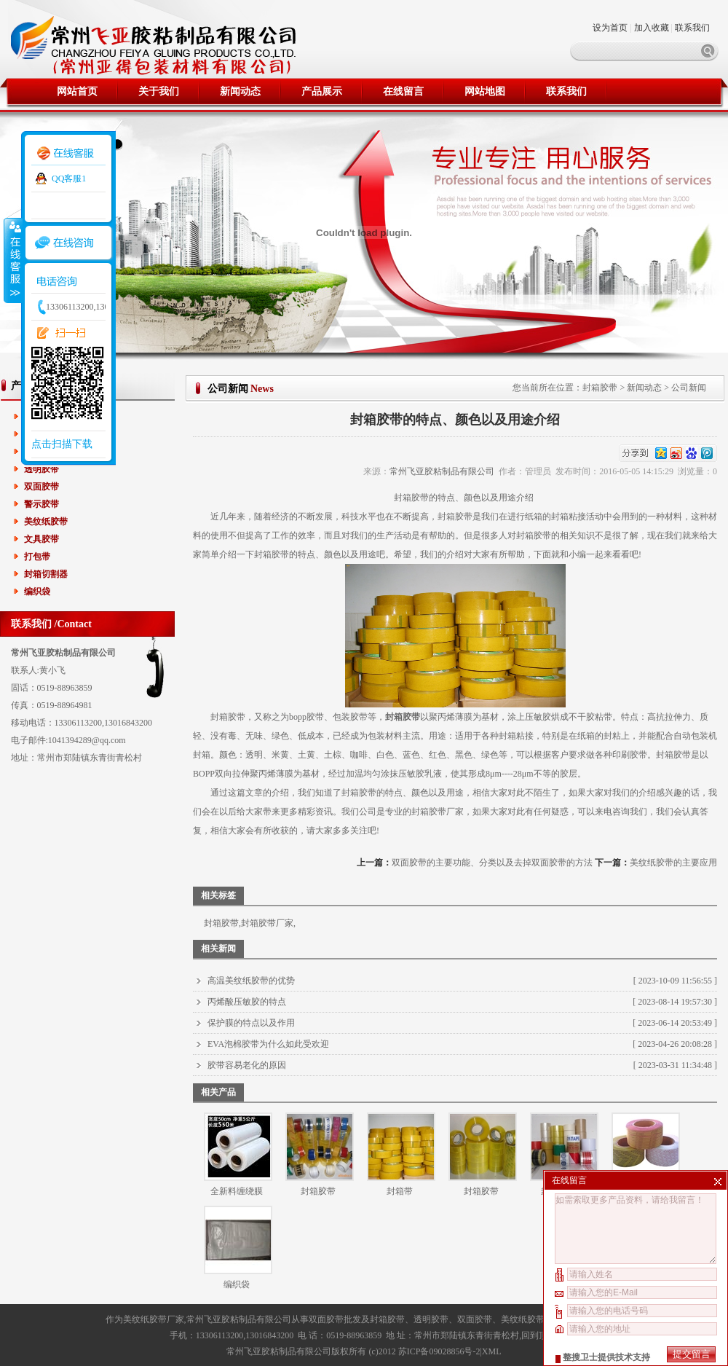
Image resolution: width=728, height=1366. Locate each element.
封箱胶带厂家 (437, 811)
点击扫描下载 (61, 444)
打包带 (37, 556)
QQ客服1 (69, 178)
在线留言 (403, 91)
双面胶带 (41, 487)
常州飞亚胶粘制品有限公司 (441, 471)
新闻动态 (240, 91)
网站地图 (484, 91)
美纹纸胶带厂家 (153, 1319)
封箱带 (400, 1191)
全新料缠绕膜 (236, 1191)
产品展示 (321, 91)
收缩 (12, 260)
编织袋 (37, 591)
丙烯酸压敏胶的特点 (246, 1002)
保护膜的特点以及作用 (251, 1023)
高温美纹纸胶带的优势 (251, 981)
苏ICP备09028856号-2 (439, 1351)
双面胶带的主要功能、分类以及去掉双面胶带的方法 (492, 862)
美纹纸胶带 (46, 522)
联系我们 (692, 28)
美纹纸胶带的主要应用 (673, 862)
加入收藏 (651, 28)
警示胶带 (41, 504)
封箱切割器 (46, 574)
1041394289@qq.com (87, 740)
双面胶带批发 (335, 1319)
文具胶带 (41, 539)
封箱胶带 (599, 387)
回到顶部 (538, 1335)
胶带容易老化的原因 (246, 1065)
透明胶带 (41, 469)
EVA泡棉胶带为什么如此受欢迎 (268, 1044)
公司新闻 (688, 387)
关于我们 (158, 91)
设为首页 (611, 28)
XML (492, 1351)
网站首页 (77, 91)
